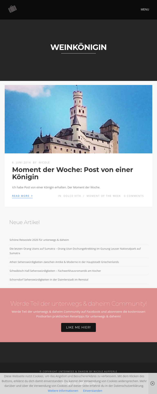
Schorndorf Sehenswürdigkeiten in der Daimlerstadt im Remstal (49, 279)
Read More (22, 195)
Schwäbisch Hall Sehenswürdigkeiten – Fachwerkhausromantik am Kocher (55, 271)
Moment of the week (103, 196)
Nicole (44, 162)
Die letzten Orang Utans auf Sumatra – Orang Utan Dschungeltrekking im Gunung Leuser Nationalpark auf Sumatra (75, 251)
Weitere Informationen (63, 391)
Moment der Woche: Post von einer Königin (72, 173)
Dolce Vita (72, 196)
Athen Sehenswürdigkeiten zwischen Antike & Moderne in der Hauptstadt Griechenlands (64, 262)
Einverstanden (92, 391)
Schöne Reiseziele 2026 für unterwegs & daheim (39, 240)
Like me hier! (78, 327)
